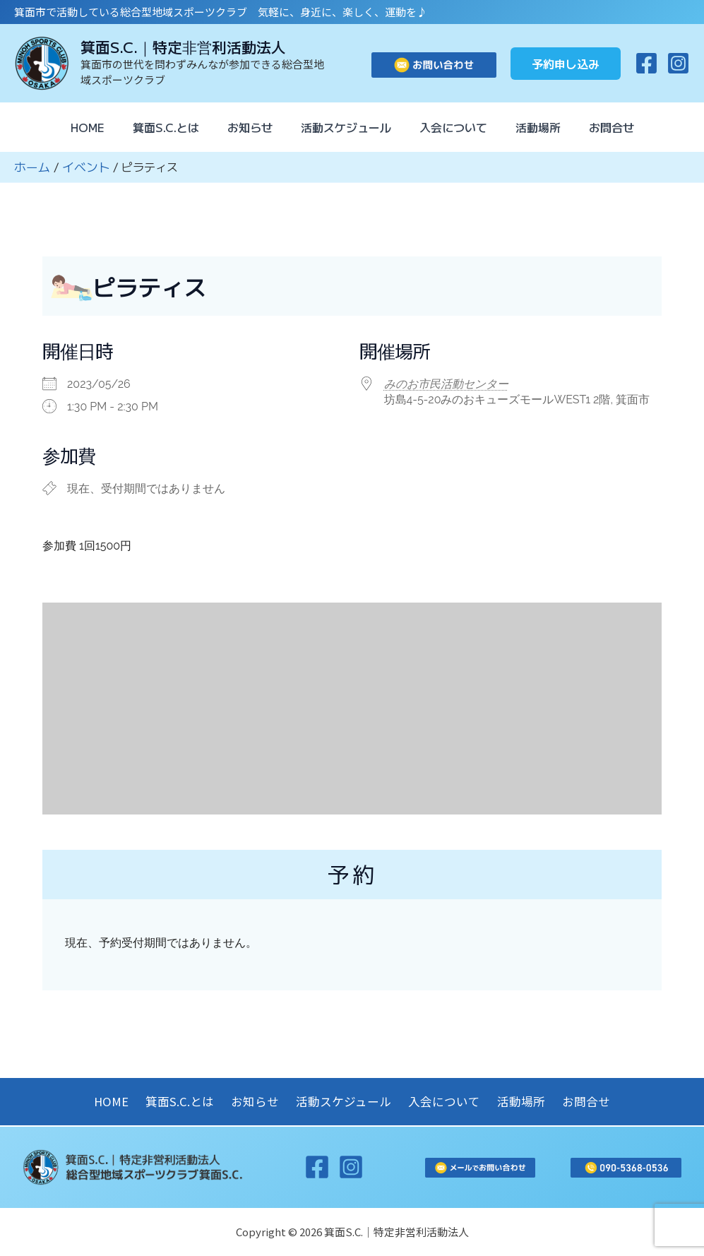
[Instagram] (678, 63)
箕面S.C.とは (154, 127)
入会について (459, 127)
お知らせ (244, 127)
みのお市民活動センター (446, 383)
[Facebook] (646, 63)
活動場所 (549, 127)
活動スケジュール (346, 127)
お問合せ (628, 127)
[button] (566, 63)
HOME (71, 127)
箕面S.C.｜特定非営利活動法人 (183, 46)
